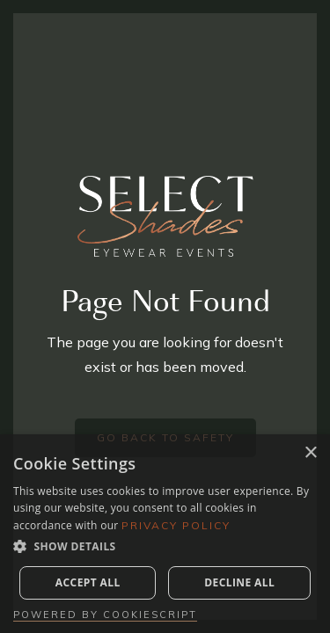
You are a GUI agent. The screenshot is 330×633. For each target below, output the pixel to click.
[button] (165, 547)
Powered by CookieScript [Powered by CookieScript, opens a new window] (105, 614)
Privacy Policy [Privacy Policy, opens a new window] (176, 525)
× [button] (310, 453)
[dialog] (165, 533)
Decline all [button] (239, 582)
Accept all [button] (88, 582)
